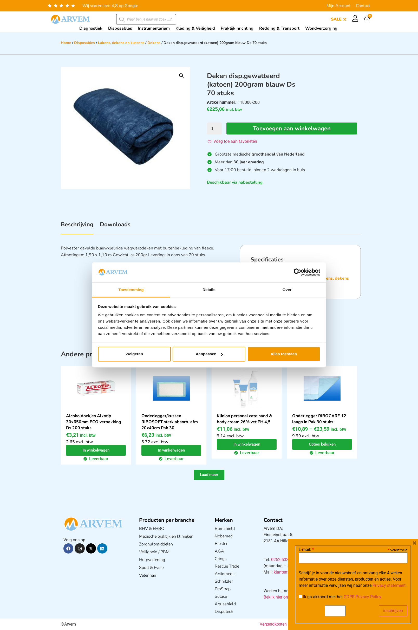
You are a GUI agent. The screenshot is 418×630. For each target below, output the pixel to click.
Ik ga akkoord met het (340, 597)
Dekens (153, 42)
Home (66, 42)
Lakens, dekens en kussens (121, 42)
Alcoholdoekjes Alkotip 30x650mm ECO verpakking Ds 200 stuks (93, 422)
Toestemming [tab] (131, 289)
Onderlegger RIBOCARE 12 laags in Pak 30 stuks (319, 419)
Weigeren (134, 354)
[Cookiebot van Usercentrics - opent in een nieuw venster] (297, 272)
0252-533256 (283, 559)
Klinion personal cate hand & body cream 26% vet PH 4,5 (244, 419)
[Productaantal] (214, 128)
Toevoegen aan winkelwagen (292, 128)
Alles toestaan (284, 354)
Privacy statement (389, 585)
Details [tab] (209, 289)
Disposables (84, 42)
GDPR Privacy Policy (362, 596)
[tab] (77, 227)
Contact (363, 6)
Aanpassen (209, 354)
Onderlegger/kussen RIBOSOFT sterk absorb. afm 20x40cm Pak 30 (169, 422)
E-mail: (306, 550)
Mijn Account (338, 6)
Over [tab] (287, 289)
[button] (181, 75)
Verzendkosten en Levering (284, 624)
